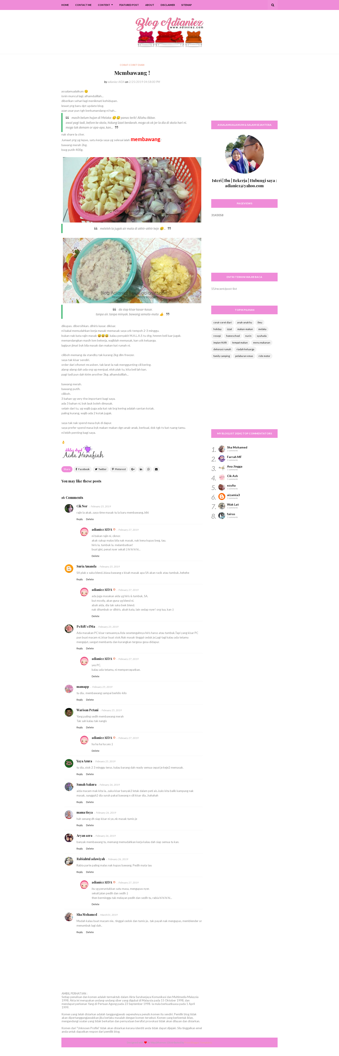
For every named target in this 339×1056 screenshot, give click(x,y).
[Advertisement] (244, 90)
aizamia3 (233, 495)
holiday (217, 329)
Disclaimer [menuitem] (168, 4)
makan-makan (245, 329)
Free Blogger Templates (198, 1042)
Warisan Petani (87, 710)
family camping (221, 356)
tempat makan (240, 342)
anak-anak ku (244, 322)
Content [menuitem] (104, 4)
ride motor (264, 356)
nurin (248, 335)
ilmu (259, 322)
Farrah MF (234, 457)
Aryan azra (84, 836)
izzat (229, 329)
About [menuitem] (149, 4)
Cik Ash (232, 476)
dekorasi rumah (222, 349)
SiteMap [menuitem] (186, 4)
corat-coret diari (222, 322)
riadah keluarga (245, 349)
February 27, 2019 (128, 529)
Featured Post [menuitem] (129, 4)
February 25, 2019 (101, 506)
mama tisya (85, 812)
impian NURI (220, 342)
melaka (262, 329)
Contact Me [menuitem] (83, 4)
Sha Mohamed (87, 915)
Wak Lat (233, 504)
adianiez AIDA (116, 82)
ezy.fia (231, 485)
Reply (80, 519)
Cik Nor (82, 506)
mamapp (83, 687)
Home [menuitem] (65, 4)
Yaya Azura (84, 761)
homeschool (233, 335)
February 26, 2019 (110, 784)
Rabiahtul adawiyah (91, 859)
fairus (231, 514)
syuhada (262, 335)
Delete (90, 519)
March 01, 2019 (109, 914)
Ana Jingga (234, 466)
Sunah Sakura (86, 784)
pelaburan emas (244, 356)
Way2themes (158, 1042)
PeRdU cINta (86, 626)
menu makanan (261, 342)
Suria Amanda (86, 566)
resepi (217, 335)
